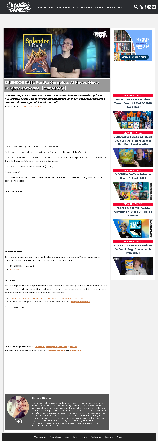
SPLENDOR (14, 269)
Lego (67, 437)
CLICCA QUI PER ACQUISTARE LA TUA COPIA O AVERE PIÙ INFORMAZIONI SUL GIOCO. (47, 298)
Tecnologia (55, 437)
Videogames (40, 437)
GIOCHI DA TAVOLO (45, 7)
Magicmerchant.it (80, 301)
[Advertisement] (79, 20)
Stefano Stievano (32, 106)
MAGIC (76, 7)
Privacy (120, 437)
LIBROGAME (111, 7)
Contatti (109, 437)
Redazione (96, 437)
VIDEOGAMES (86, 7)
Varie (84, 437)
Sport (75, 437)
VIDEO (120, 7)
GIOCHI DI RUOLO (63, 7)
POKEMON (99, 7)
